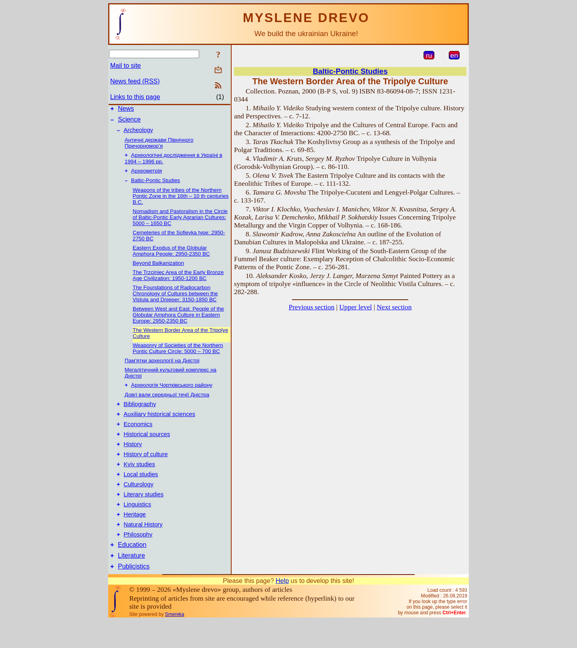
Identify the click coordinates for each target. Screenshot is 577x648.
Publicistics (133, 593)
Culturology (138, 502)
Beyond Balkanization (158, 269)
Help (282, 608)
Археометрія (146, 176)
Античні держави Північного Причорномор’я (159, 146)
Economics (138, 434)
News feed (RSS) (135, 81)
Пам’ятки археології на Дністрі (162, 367)
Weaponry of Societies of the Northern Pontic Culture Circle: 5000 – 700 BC (178, 354)
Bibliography (140, 412)
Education (132, 569)
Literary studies (143, 513)
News (126, 109)
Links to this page (135, 96)
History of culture (146, 468)
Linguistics (137, 524)
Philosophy (138, 558)
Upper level (355, 307)
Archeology (138, 133)
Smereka (174, 641)
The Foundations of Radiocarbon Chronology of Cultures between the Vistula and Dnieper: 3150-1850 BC (175, 299)
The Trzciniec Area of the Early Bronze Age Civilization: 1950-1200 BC (178, 281)
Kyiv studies (139, 479)
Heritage (135, 535)
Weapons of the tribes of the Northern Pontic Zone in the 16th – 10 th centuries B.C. (180, 202)
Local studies (141, 491)
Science (129, 121)
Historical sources (147, 446)
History (133, 457)
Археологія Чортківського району (171, 392)
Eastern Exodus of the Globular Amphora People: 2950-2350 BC (171, 257)
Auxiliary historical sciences (159, 423)
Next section (394, 307)
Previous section (312, 307)
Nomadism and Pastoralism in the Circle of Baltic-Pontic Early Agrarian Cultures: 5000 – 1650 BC (180, 223)
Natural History (143, 547)
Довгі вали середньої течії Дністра (167, 401)
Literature (131, 581)
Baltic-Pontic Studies (155, 186)
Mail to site (125, 65)
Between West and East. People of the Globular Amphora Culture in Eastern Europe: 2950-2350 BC (178, 321)
